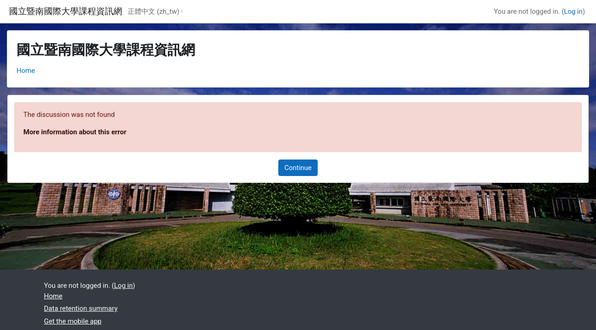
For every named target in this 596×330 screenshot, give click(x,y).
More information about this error (74, 132)
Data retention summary (81, 308)
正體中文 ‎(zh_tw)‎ (153, 11)
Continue (298, 168)
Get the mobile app (73, 321)
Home (25, 70)
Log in (573, 11)
